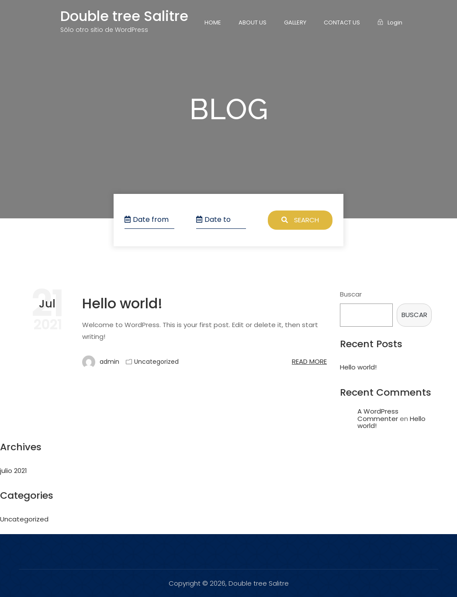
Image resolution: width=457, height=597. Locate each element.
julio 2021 (13, 470)
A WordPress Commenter (377, 415)
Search (300, 219)
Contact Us (342, 22)
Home (212, 22)
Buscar (351, 294)
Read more (309, 361)
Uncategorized (156, 361)
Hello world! (122, 303)
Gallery (295, 22)
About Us (253, 22)
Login (389, 22)
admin (100, 362)
